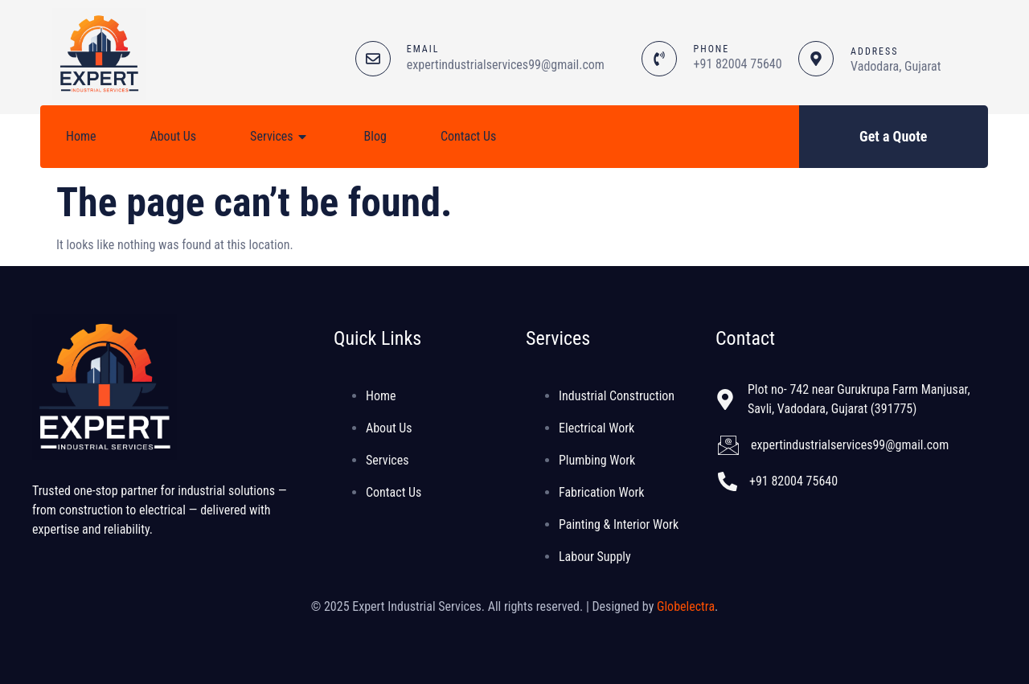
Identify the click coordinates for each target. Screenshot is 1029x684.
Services (280, 136)
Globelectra (686, 606)
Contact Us (468, 136)
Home (81, 136)
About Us (173, 136)
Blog (375, 136)
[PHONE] (659, 58)
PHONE (712, 49)
